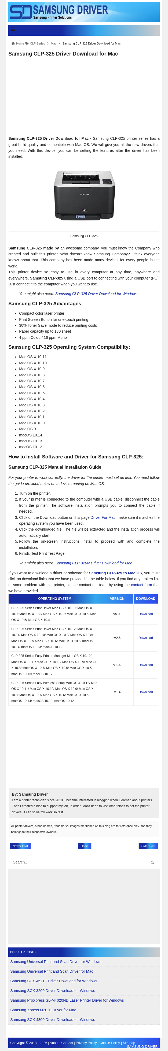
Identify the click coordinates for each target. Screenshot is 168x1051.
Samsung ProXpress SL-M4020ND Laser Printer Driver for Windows (67, 1000)
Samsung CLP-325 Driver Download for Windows (96, 294)
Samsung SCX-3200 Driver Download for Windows (52, 990)
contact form (141, 585)
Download (145, 614)
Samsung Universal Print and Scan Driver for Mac (51, 971)
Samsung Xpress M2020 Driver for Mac (43, 1010)
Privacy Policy (86, 1043)
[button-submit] (152, 862)
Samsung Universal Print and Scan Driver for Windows (55, 962)
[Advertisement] (83, 97)
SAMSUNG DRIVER (142, 1047)
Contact (67, 1043)
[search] (78, 863)
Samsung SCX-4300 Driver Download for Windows (52, 1019)
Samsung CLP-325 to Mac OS (115, 573)
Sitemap (129, 1043)
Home (85, 846)
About (54, 1043)
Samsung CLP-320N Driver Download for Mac (93, 563)
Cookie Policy (110, 1043)
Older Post (148, 846)
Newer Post (20, 846)
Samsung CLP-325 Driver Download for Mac (63, 54)
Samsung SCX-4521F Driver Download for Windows (53, 981)
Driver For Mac (103, 517)
